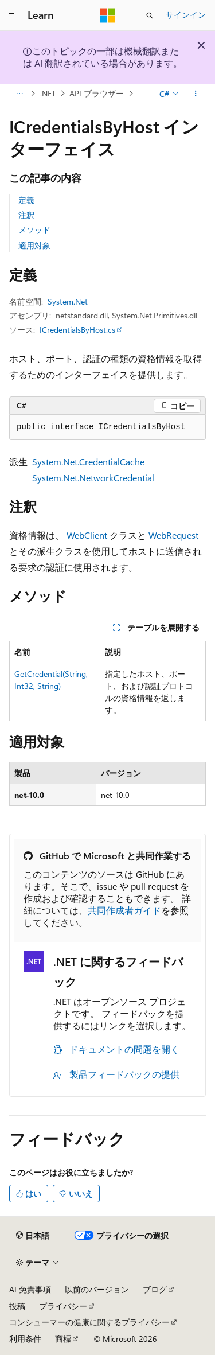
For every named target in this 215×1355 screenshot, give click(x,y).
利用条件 (25, 1338)
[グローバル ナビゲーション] (11, 15)
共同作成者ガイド (124, 910)
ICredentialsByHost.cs (77, 329)
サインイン (186, 14)
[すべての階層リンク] (19, 93)
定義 (26, 199)
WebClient (87, 535)
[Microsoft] (107, 15)
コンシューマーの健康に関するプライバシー (89, 1322)
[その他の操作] (196, 93)
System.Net (68, 301)
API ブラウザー (96, 93)
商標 (63, 1338)
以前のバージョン (97, 1289)
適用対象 (34, 245)
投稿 (17, 1306)
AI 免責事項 (30, 1289)
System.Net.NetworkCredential (93, 478)
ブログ (155, 1289)
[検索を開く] (149, 15)
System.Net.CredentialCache (88, 461)
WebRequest (173, 535)
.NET (48, 93)
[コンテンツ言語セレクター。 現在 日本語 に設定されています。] (32, 1235)
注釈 (26, 214)
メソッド (34, 229)
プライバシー (63, 1306)
